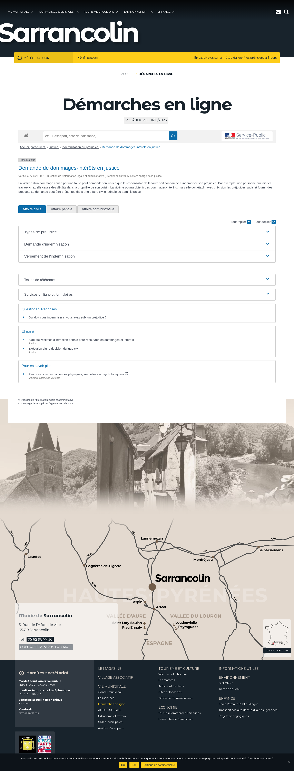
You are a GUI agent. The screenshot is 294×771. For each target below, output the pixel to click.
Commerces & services (59, 11)
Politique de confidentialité (159, 765)
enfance (166, 11)
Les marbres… (167, 680)
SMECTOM (226, 683)
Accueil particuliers (33, 147)
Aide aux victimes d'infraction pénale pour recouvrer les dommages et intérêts (81, 339)
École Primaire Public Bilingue (238, 704)
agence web (56, 403)
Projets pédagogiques (234, 716)
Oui (123, 765)
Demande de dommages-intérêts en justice (131, 147)
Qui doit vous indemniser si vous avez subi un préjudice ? (68, 317)
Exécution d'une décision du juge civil (54, 348)
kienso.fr (68, 403)
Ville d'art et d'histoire (172, 674)
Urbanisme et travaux (112, 716)
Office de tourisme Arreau (175, 698)
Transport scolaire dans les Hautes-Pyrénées (248, 710)
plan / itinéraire (277, 650)
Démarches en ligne (111, 704)
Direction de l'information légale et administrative (47, 400)
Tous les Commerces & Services (179, 713)
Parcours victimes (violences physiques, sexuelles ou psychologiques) (78, 374)
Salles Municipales (110, 722)
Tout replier (241, 222)
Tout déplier (265, 222)
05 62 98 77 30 (40, 639)
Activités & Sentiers (171, 686)
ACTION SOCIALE (109, 710)
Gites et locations (169, 692)
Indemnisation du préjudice (80, 147)
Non (134, 765)
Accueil (127, 74)
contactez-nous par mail (46, 647)
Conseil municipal (109, 692)
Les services (106, 697)
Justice (54, 147)
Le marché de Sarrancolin (175, 719)
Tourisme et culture (101, 11)
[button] (147, 232)
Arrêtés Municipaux (111, 728)
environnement (138, 11)
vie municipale (21, 11)
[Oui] (289, 762)
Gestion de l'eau (229, 689)
